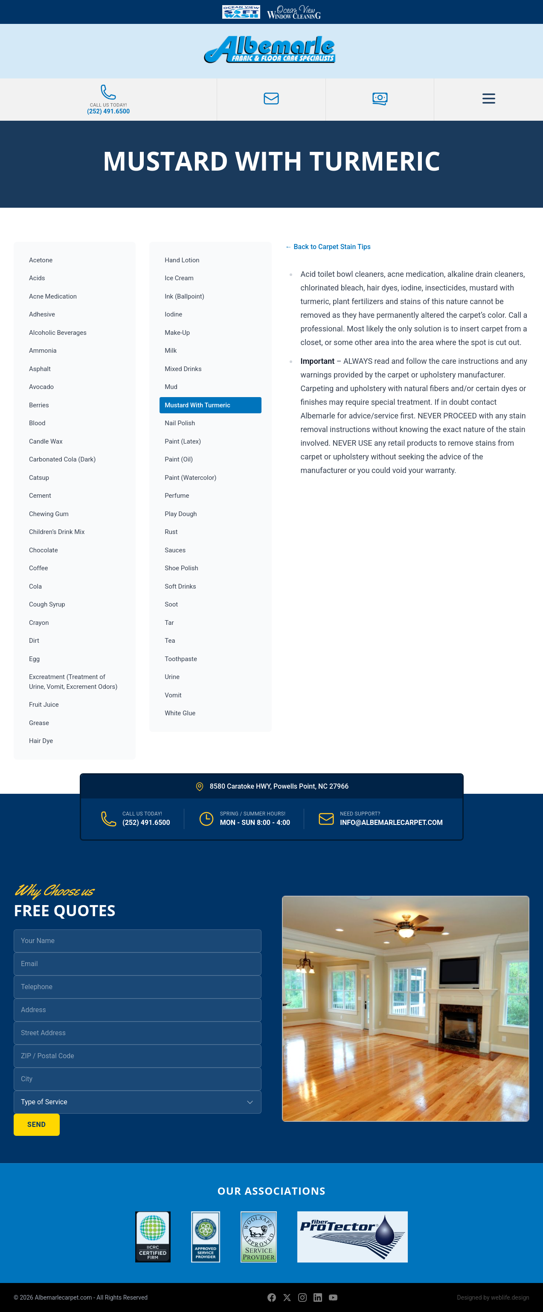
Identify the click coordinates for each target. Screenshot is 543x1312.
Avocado (41, 387)
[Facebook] (271, 1297)
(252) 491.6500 (146, 823)
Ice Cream (179, 278)
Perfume (177, 495)
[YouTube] (333, 1297)
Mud (171, 387)
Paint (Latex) (183, 441)
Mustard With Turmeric (197, 405)
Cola (35, 586)
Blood (37, 423)
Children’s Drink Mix (56, 532)
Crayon (39, 623)
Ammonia (43, 350)
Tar (169, 623)
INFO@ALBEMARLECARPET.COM (391, 823)
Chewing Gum (49, 514)
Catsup (39, 478)
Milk (171, 350)
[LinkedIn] (318, 1297)
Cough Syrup (47, 604)
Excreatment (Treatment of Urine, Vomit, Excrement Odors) (73, 682)
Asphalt (40, 369)
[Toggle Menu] (488, 99)
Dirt (34, 640)
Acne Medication (53, 296)
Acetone (40, 260)
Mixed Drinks (183, 369)
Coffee (38, 568)
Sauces (175, 550)
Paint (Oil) (179, 459)
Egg (34, 659)
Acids (37, 278)
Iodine (173, 314)
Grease (39, 723)
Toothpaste (181, 659)
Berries (39, 405)
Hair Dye (41, 741)
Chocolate (43, 550)
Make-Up (177, 333)
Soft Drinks (180, 586)
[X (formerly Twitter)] (287, 1297)
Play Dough (181, 514)
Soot (171, 604)
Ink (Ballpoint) (184, 296)
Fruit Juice (44, 704)
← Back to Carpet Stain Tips (328, 247)
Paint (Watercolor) (190, 478)
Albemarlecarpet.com (64, 1297)
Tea (170, 640)
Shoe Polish (181, 568)
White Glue (180, 713)
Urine (172, 677)
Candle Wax (46, 441)
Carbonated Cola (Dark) (62, 459)
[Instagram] (302, 1297)
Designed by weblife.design (493, 1297)
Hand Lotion (182, 260)
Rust (171, 532)
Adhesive (42, 314)
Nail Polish (180, 423)
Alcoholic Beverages (58, 333)
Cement (40, 495)
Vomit (173, 695)
